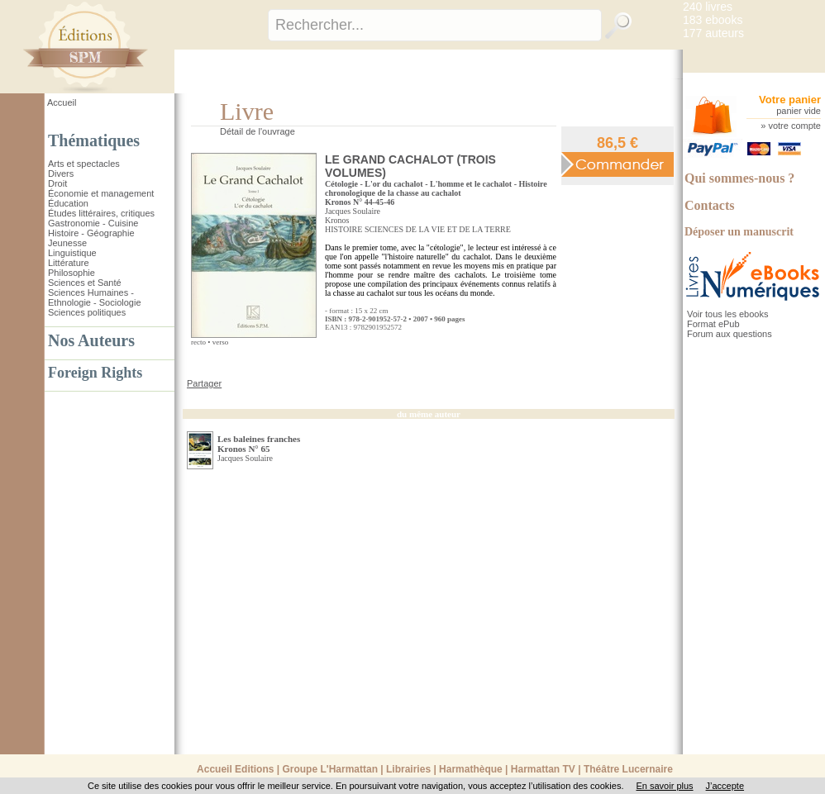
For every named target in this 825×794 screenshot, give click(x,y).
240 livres (707, 6)
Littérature (68, 263)
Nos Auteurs (91, 340)
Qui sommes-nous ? (739, 178)
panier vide (798, 111)
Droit (57, 183)
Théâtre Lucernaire (628, 769)
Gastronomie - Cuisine (93, 223)
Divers (61, 173)
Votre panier (790, 99)
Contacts (709, 205)
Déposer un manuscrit (739, 232)
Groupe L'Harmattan (330, 769)
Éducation (68, 203)
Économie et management (101, 193)
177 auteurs (713, 33)
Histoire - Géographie (91, 233)
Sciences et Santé (85, 283)
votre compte (794, 126)
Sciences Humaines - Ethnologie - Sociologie (94, 297)
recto (198, 342)
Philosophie (71, 273)
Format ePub (713, 324)
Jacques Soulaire (352, 211)
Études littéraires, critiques (101, 213)
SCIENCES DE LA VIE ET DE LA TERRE (438, 229)
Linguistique (72, 253)
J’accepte (725, 786)
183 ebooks (712, 19)
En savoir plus (664, 786)
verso (220, 342)
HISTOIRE (343, 229)
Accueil (61, 102)
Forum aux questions (729, 334)
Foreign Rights (95, 372)
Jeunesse (67, 243)
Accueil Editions (235, 769)
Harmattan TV (543, 769)
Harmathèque (471, 769)
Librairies (408, 769)
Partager (204, 383)
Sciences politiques (87, 312)
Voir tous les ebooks (727, 314)
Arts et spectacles (84, 164)
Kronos (337, 220)
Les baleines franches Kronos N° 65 (258, 444)
